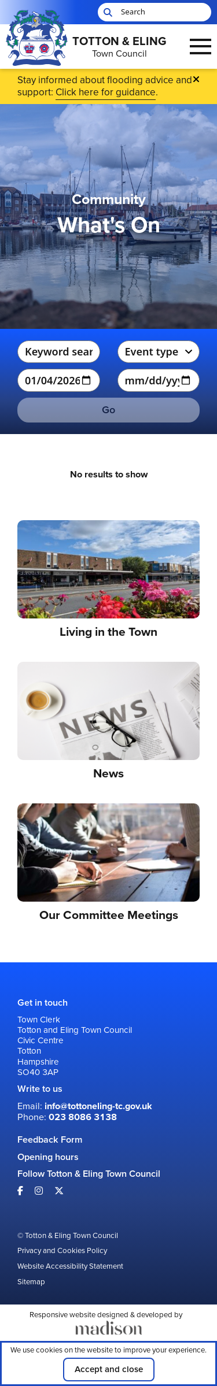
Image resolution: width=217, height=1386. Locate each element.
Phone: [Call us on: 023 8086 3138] (67, 1117)
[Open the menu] (200, 46)
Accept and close (109, 1369)
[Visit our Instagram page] (39, 1191)
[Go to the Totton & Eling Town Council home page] (89, 47)
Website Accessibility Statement (70, 1267)
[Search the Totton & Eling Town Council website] (154, 12)
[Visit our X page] (59, 1191)
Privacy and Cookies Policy (62, 1251)
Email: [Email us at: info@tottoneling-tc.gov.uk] (84, 1105)
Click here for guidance (106, 92)
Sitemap (31, 1282)
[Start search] (106, 12)
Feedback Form (49, 1139)
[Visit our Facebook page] (20, 1191)
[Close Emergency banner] (196, 79)
